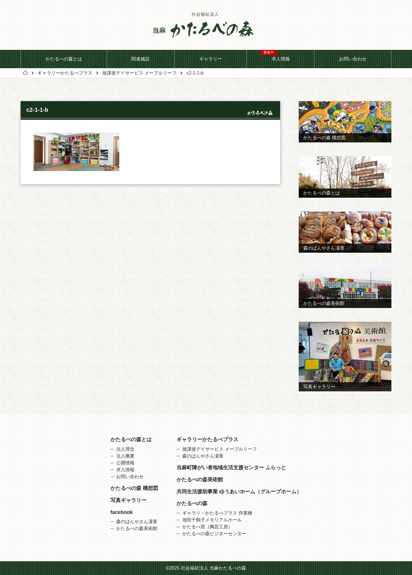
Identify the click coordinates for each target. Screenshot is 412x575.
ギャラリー (210, 58)
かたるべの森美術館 (136, 528)
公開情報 (125, 463)
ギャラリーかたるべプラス (64, 72)
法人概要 (125, 456)
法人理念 (125, 449)
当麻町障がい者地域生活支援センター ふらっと (231, 467)
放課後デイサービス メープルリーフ (139, 72)
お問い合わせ (353, 58)
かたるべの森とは (63, 58)
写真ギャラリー (128, 500)
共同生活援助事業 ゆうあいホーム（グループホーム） (239, 491)
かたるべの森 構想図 (134, 488)
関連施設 (140, 58)
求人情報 (275, 55)
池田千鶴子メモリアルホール (212, 520)
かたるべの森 (192, 503)
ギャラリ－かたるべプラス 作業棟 (217, 513)
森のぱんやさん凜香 (136, 521)
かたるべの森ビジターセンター (214, 533)
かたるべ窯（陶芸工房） (207, 527)
